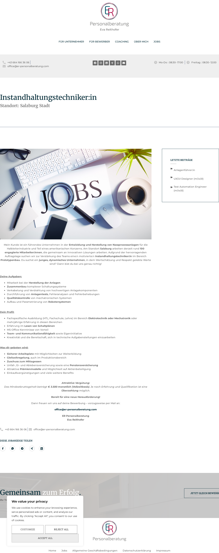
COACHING (122, 41)
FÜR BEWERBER (99, 41)
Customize (27, 529)
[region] (45, 521)
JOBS (157, 41)
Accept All (45, 538)
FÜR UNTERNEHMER (71, 41)
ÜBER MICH (141, 41)
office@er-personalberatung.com (75, 409)
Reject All (61, 529)
